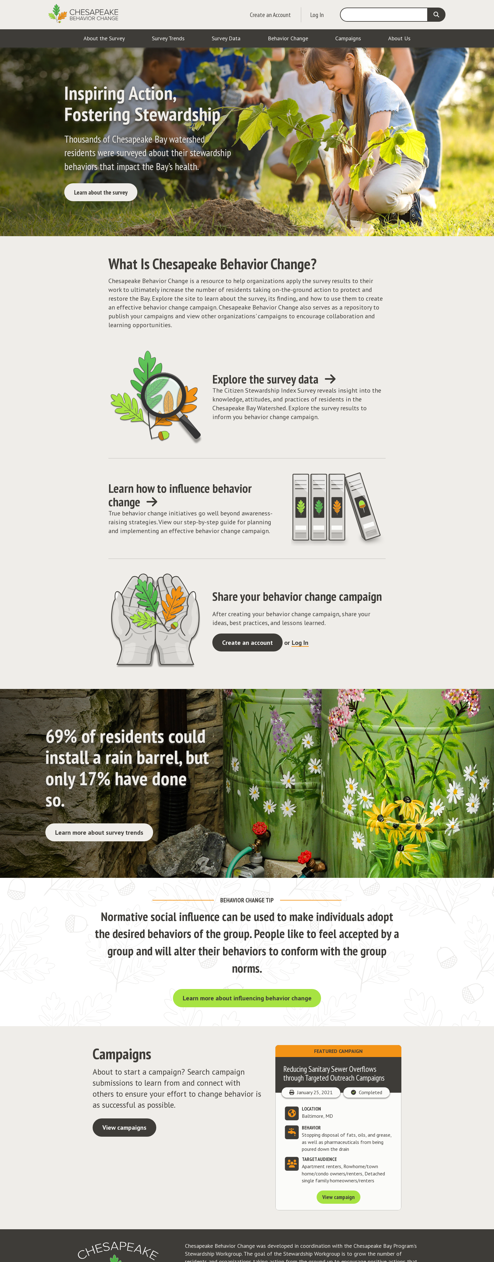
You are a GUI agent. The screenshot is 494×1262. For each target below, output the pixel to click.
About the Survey (104, 38)
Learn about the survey (101, 192)
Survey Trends (168, 38)
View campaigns (124, 1127)
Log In (317, 15)
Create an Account (270, 15)
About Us (399, 38)
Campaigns (348, 38)
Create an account (247, 643)
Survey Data (226, 38)
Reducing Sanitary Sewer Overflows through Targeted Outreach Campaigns (334, 1073)
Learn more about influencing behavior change (247, 998)
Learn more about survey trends (99, 832)
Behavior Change (288, 38)
